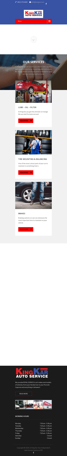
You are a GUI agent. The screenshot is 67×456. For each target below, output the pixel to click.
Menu (20, 21)
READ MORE (26, 121)
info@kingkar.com (37, 2)
